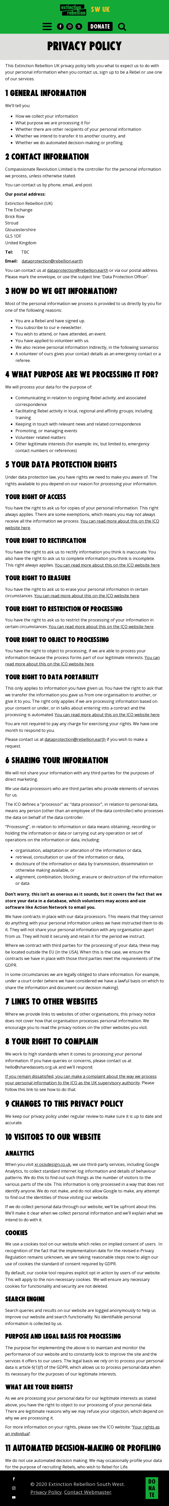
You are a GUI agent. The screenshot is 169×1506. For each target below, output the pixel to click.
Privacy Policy (46, 1492)
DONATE (100, 26)
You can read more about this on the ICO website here (107, 565)
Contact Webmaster (87, 1492)
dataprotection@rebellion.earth (52, 261)
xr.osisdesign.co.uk (53, 1164)
